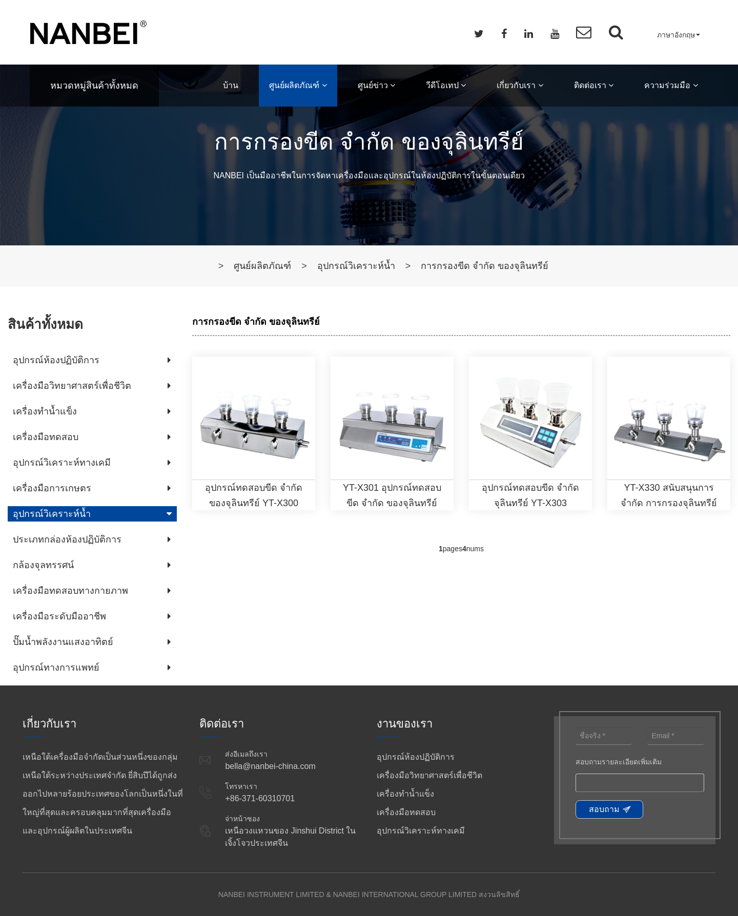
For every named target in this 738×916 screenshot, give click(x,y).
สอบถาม (604, 809)
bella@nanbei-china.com (270, 766)
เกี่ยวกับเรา (520, 85)
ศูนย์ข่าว (376, 85)
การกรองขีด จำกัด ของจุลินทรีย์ (484, 266)
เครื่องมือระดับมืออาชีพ (59, 616)
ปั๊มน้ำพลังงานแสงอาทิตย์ (63, 642)
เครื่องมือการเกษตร (52, 488)
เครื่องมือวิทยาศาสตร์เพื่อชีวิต (72, 386)
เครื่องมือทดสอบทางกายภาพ (70, 591)
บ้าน (230, 85)
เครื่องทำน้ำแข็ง (45, 411)
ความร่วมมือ (671, 85)
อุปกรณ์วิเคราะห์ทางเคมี (62, 462)
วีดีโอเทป (446, 85)
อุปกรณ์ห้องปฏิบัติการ (56, 360)
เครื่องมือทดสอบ (45, 437)
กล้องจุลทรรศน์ (43, 565)
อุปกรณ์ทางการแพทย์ (56, 667)
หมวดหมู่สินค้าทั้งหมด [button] (94, 85)
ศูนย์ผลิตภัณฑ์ (297, 85)
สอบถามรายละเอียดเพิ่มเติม (619, 762)
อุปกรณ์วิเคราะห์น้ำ (356, 266)
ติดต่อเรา (593, 85)
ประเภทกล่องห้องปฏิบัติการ (67, 539)
